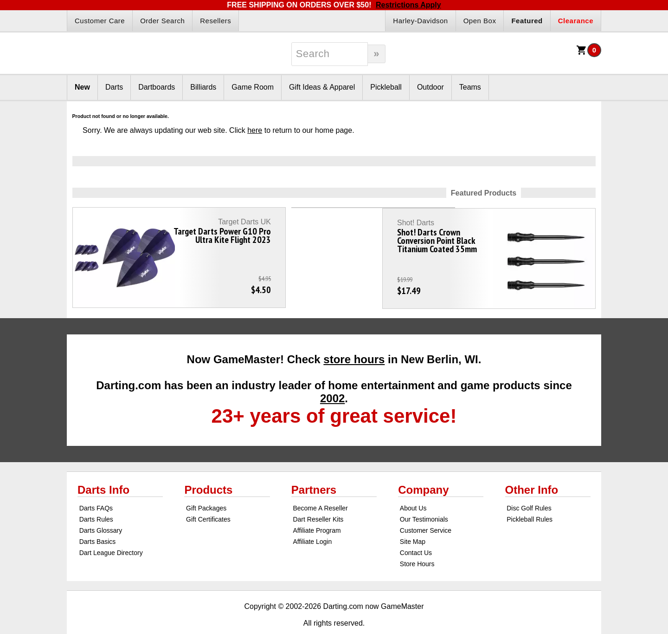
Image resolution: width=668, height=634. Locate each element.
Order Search (162, 21)
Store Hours (417, 544)
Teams (470, 87)
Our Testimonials (424, 499)
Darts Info (103, 470)
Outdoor (430, 87)
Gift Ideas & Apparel (322, 87)
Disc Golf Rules (529, 488)
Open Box (479, 21)
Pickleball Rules (529, 499)
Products (208, 470)
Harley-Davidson (420, 21)
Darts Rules (96, 499)
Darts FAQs (96, 488)
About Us (413, 488)
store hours (354, 339)
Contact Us (416, 533)
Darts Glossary (100, 511)
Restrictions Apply (408, 5)
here (254, 130)
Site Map (412, 522)
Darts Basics (97, 522)
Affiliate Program (316, 511)
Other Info (532, 470)
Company (423, 470)
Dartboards (156, 87)
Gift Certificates (208, 499)
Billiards (203, 87)
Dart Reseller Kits (318, 499)
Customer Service (425, 511)
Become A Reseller (320, 488)
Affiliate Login (312, 522)
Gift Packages (206, 488)
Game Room (252, 87)
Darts (114, 87)
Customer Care (100, 21)
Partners (313, 470)
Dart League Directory (111, 533)
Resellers (215, 21)
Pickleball (386, 87)
